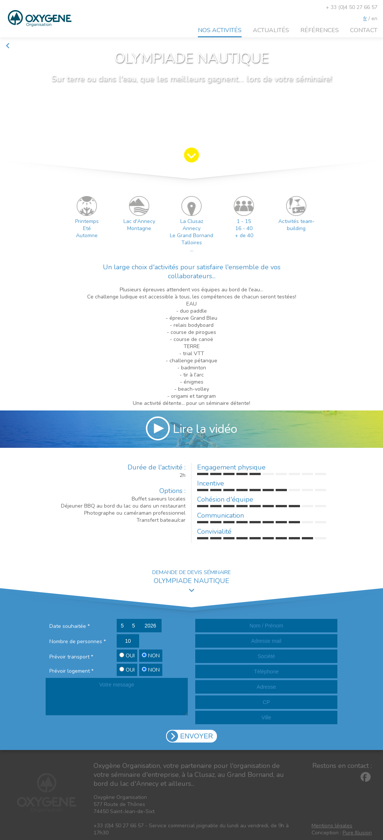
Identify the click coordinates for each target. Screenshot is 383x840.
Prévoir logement (71, 671)
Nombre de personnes (77, 641)
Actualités (271, 30)
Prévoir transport (71, 656)
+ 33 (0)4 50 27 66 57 (351, 7)
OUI (127, 655)
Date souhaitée (69, 626)
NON (151, 655)
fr (365, 18)
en (374, 18)
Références (319, 30)
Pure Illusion (357, 832)
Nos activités (220, 30)
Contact (363, 30)
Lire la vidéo (191, 428)
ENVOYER (196, 736)
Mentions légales (332, 825)
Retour (17, 45)
